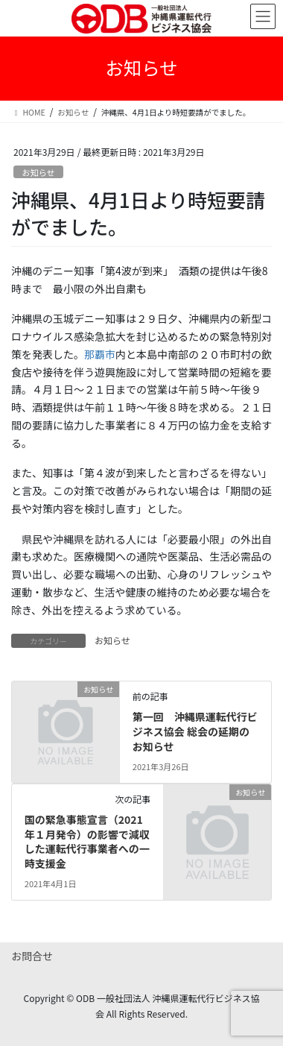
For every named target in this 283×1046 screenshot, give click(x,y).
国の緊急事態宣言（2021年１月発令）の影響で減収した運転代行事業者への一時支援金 (87, 841)
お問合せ (32, 955)
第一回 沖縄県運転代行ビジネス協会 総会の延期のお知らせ (195, 731)
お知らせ (38, 172)
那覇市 (99, 354)
